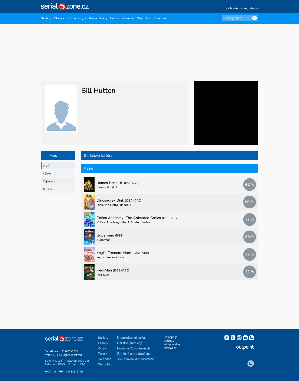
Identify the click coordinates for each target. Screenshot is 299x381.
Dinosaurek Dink (119, 200)
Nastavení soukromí (77, 360)
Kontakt (73, 364)
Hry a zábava (87, 18)
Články (59, 18)
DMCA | (63, 364)
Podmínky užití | (55, 360)
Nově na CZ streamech (133, 348)
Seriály (46, 18)
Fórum (71, 18)
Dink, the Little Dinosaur (114, 205)
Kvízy (103, 18)
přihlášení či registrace (242, 8)
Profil (46, 165)
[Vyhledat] (254, 18)
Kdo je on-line (172, 344)
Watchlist (144, 18)
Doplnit (47, 189)
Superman (110, 235)
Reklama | (51, 364)
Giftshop (169, 340)
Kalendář (128, 18)
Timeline (160, 18)
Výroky (47, 173)
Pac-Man (113, 270)
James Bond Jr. (118, 182)
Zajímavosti (50, 181)
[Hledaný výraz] (240, 18)
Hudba (114, 18)
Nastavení (170, 348)
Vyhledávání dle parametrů (136, 358)
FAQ (82, 364)
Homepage (170, 337)
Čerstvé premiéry (129, 343)
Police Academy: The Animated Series (137, 217)
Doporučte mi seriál (131, 337)
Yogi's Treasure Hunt (123, 252)
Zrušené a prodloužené (134, 353)
